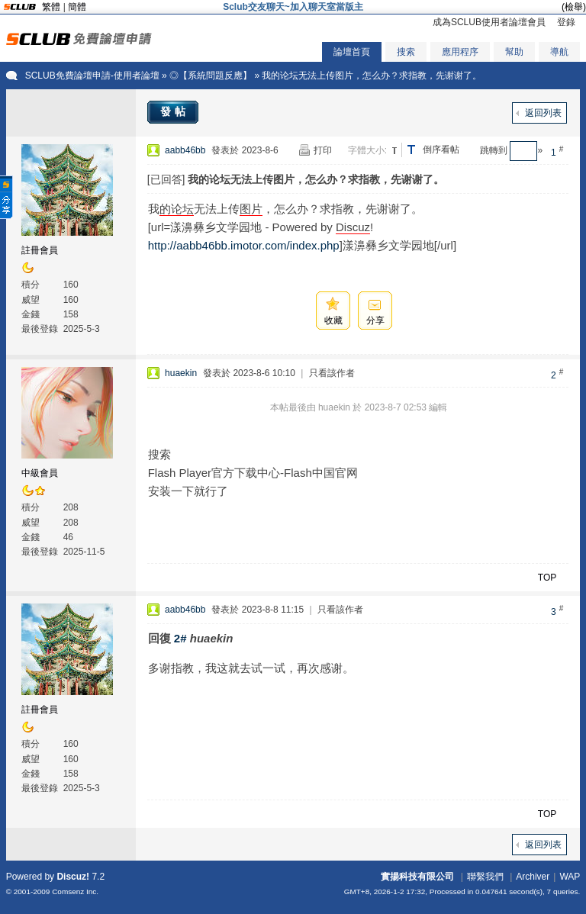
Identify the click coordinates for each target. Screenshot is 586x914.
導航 (559, 52)
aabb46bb (185, 150)
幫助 (514, 52)
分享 (375, 320)
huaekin (181, 373)
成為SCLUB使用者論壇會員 (489, 22)
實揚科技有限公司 (417, 876)
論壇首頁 (351, 52)
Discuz (353, 226)
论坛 (182, 208)
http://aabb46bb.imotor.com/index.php (244, 245)
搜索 (406, 52)
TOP (547, 577)
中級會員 (39, 473)
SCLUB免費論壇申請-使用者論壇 (92, 75)
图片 (251, 208)
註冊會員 (39, 250)
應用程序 (460, 52)
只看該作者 (332, 373)
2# (180, 638)
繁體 (51, 7)
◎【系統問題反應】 (210, 75)
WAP (569, 876)
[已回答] (166, 179)
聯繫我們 (485, 876)
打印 (323, 150)
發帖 (174, 111)
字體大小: (367, 150)
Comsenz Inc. (75, 891)
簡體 (77, 7)
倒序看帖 (441, 149)
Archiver (532, 876)
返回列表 (543, 113)
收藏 (333, 320)
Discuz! (72, 876)
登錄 (566, 22)
